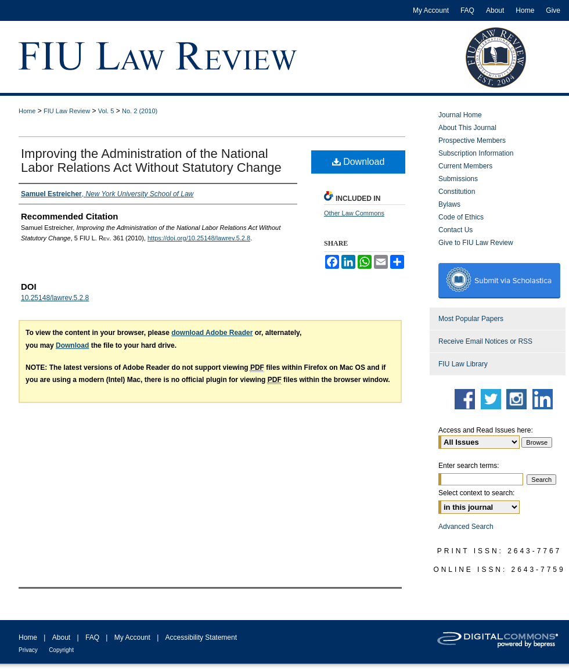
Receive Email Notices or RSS (485, 341)
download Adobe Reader (212, 333)
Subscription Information (475, 153)
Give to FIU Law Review (475, 243)
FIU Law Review (67, 110)
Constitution (456, 192)
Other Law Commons (354, 213)
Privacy (28, 650)
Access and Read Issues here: (485, 430)
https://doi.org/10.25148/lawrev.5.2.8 (198, 238)
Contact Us (455, 230)
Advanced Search (466, 527)
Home (27, 110)
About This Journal (467, 128)
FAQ (92, 637)
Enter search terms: (468, 466)
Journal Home (460, 115)
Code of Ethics (461, 217)
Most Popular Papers (470, 319)
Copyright (61, 650)
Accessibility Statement (201, 637)
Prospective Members (472, 140)
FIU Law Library (463, 364)
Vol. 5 (106, 110)
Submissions (458, 179)
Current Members (465, 166)
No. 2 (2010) (139, 110)
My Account (132, 637)
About (61, 637)
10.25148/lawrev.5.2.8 (55, 298)
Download (358, 162)
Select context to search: (476, 493)
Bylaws (449, 204)
